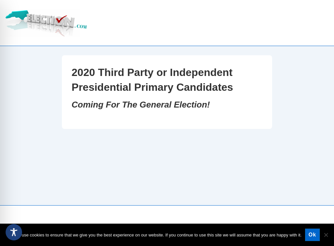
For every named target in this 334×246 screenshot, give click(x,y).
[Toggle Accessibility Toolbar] (14, 232)
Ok (312, 234)
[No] (325, 235)
